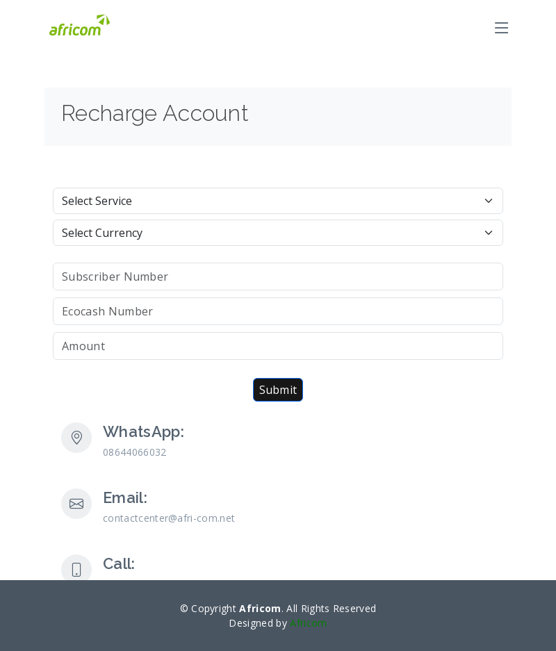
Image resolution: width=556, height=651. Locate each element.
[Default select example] (278, 201)
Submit (278, 389)
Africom (308, 622)
